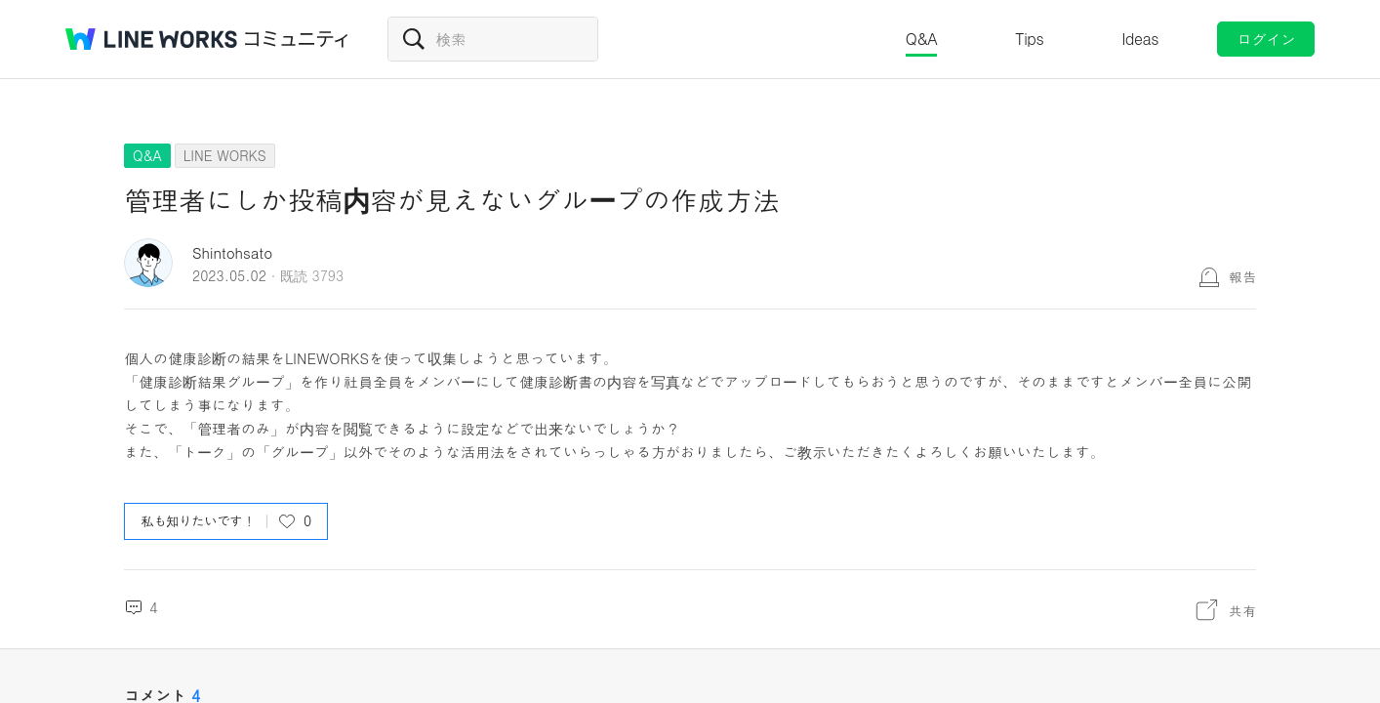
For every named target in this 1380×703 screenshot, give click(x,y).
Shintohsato (232, 252)
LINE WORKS (224, 155)
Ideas (1139, 38)
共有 (1242, 610)
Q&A (922, 38)
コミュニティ (296, 39)
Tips (1029, 38)
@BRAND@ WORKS (151, 39)
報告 (1242, 276)
